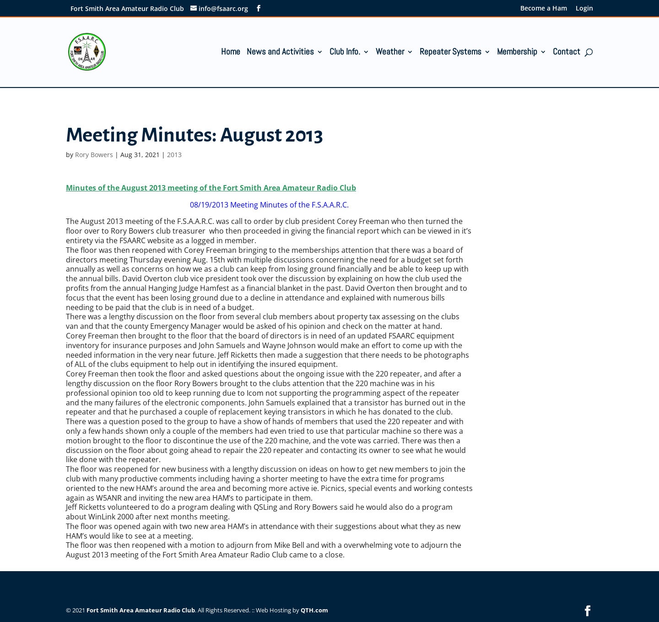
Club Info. (345, 53)
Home (230, 53)
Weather (390, 53)
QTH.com (314, 610)
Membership (517, 53)
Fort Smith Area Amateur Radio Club (140, 610)
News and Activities (280, 53)
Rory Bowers (94, 154)
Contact (566, 53)
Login (584, 8)
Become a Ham (543, 8)
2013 (174, 154)
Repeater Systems (450, 53)
